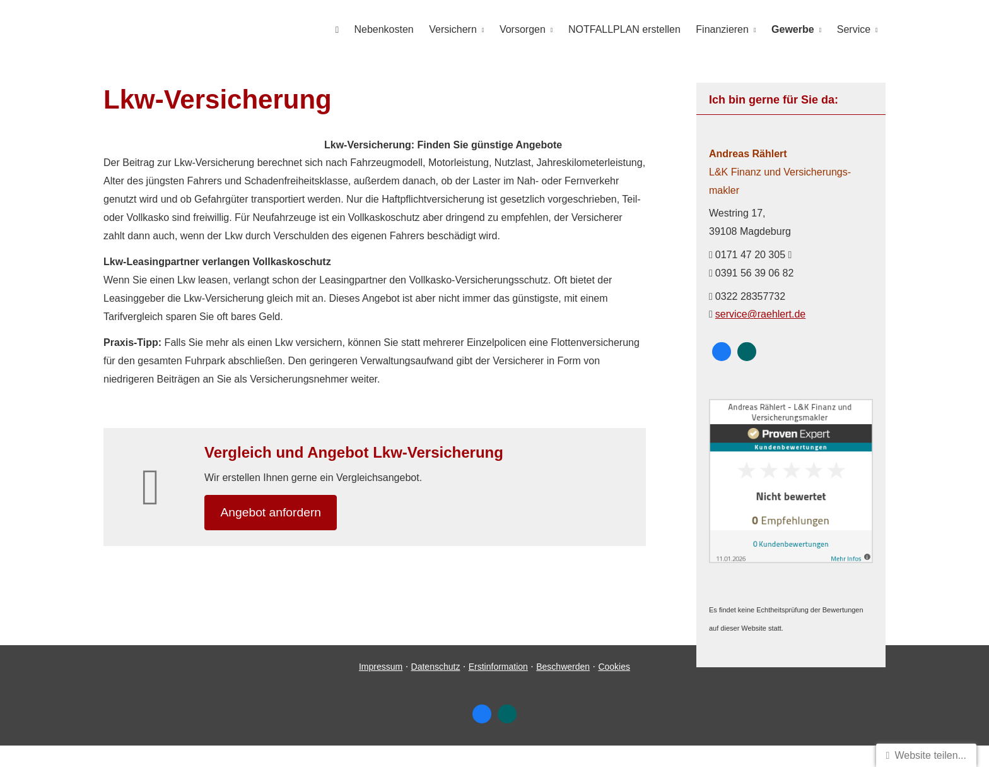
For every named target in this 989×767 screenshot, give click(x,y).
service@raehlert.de (760, 313)
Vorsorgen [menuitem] (524, 29)
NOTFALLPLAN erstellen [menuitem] (626, 29)
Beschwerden (563, 688)
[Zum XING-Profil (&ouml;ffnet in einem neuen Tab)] (746, 351)
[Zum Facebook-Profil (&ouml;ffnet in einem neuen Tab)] (721, 351)
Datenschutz (435, 688)
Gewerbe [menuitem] (793, 29)
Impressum (380, 688)
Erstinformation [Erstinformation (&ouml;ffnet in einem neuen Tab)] (498, 688)
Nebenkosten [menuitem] (385, 29)
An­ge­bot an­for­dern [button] (273, 512)
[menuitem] (339, 29)
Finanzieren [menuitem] (722, 29)
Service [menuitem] (853, 29)
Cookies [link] (614, 688)
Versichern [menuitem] (455, 29)
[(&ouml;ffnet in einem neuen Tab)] (791, 559)
